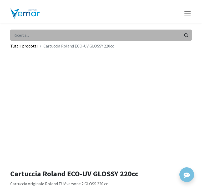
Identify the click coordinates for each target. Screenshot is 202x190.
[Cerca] (186, 35)
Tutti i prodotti (24, 46)
